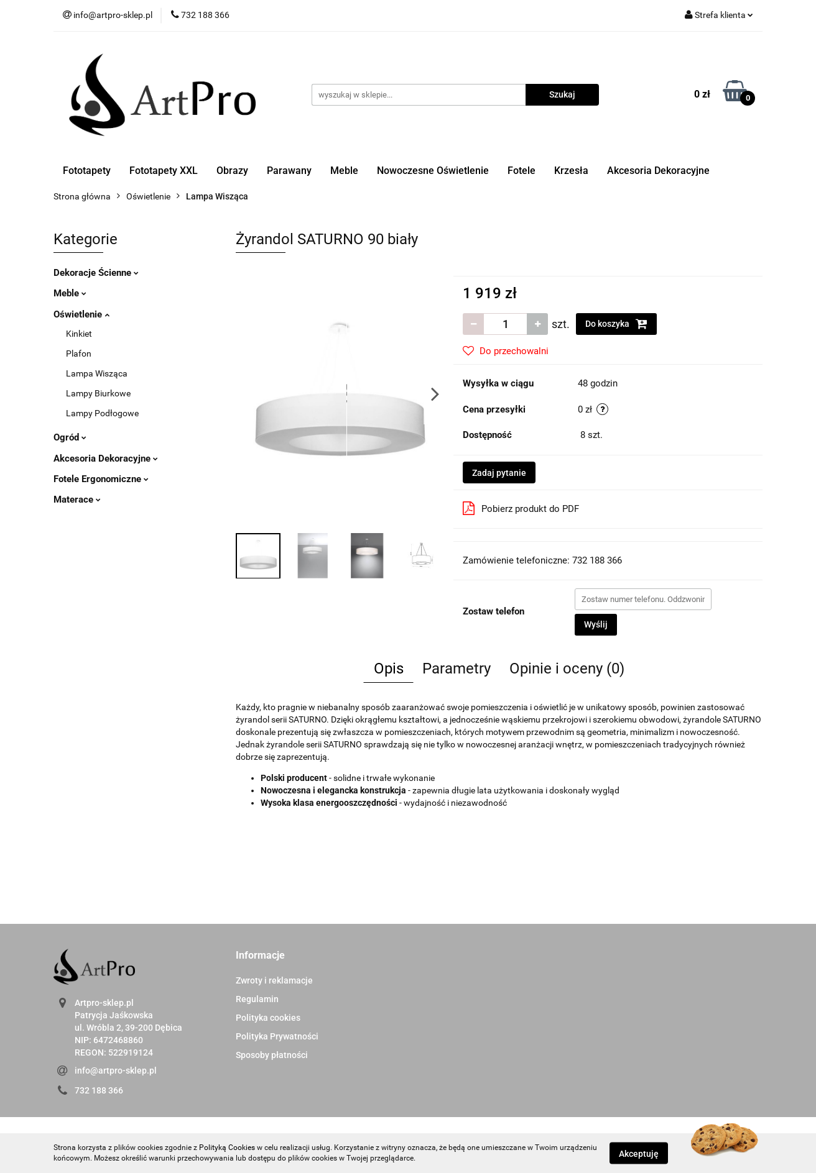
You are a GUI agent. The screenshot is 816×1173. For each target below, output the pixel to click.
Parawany (289, 170)
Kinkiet (79, 334)
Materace (77, 499)
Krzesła (571, 170)
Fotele (522, 170)
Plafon (78, 353)
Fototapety (87, 170)
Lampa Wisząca (97, 373)
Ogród (69, 437)
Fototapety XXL (163, 170)
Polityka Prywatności (277, 1036)
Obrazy (232, 170)
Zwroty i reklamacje (274, 980)
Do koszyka (616, 323)
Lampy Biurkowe (98, 393)
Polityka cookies (268, 1018)
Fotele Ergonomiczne (101, 479)
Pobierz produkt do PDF (521, 508)
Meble (344, 170)
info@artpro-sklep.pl (116, 1070)
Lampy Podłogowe (102, 413)
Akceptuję (639, 1153)
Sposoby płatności (272, 1055)
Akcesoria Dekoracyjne (658, 170)
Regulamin (257, 999)
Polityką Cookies (227, 1147)
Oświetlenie (81, 314)
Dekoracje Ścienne (96, 272)
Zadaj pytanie (499, 473)
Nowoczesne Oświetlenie (433, 170)
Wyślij (596, 624)
